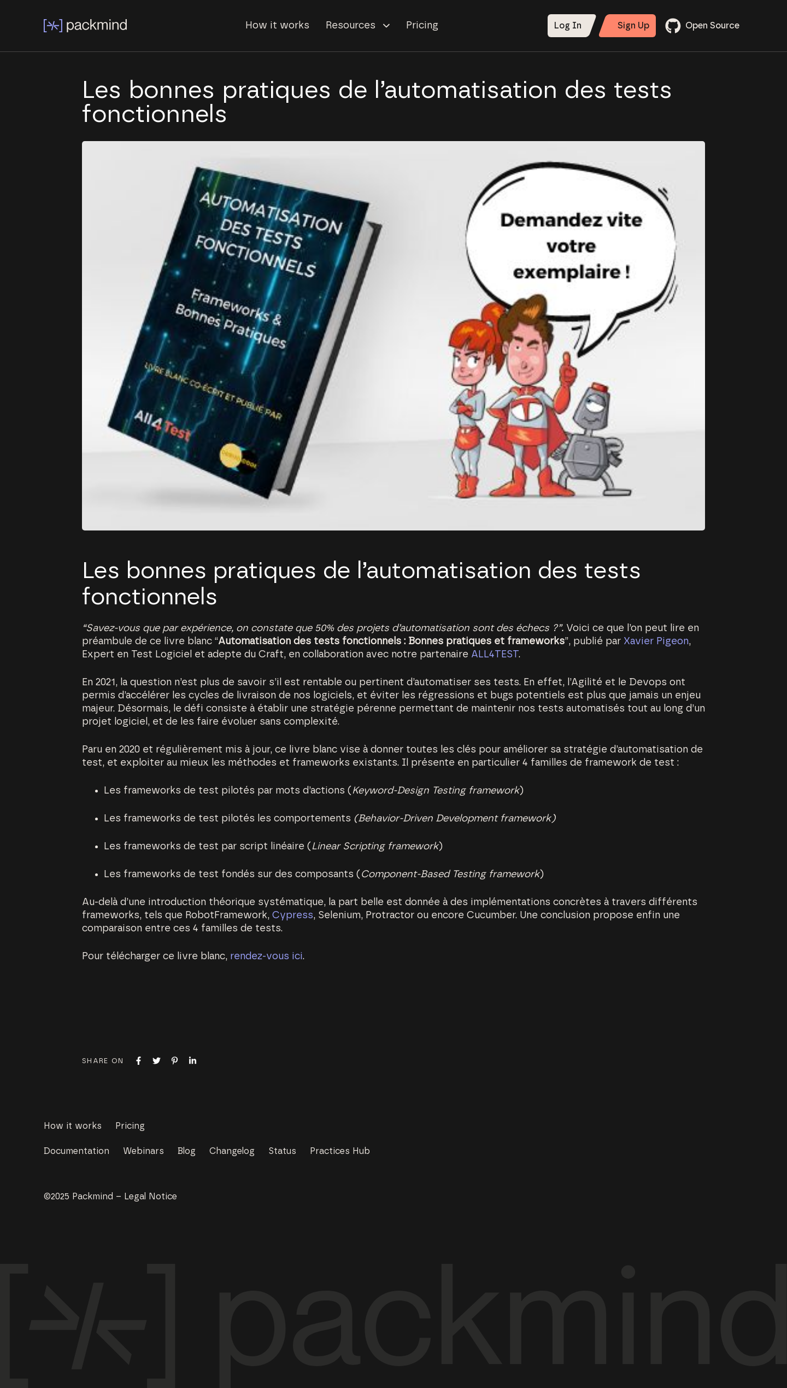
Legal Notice (150, 1196)
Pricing (422, 26)
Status (282, 1151)
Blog (187, 1151)
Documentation (76, 1151)
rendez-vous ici (266, 956)
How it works (277, 26)
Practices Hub (340, 1151)
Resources (358, 26)
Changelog (232, 1151)
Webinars (143, 1151)
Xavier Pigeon (656, 641)
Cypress (292, 915)
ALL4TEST (495, 655)
